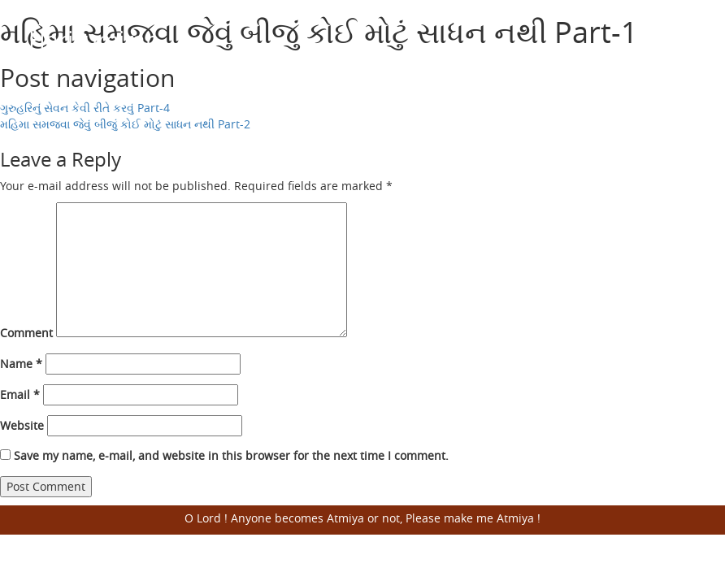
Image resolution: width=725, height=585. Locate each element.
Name (21, 363)
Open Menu (676, 40)
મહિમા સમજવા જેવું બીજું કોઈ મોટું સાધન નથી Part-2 (125, 124)
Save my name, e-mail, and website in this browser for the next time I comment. (231, 455)
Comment (26, 332)
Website (22, 425)
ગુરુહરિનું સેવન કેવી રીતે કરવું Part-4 (85, 107)
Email (20, 394)
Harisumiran (93, 39)
